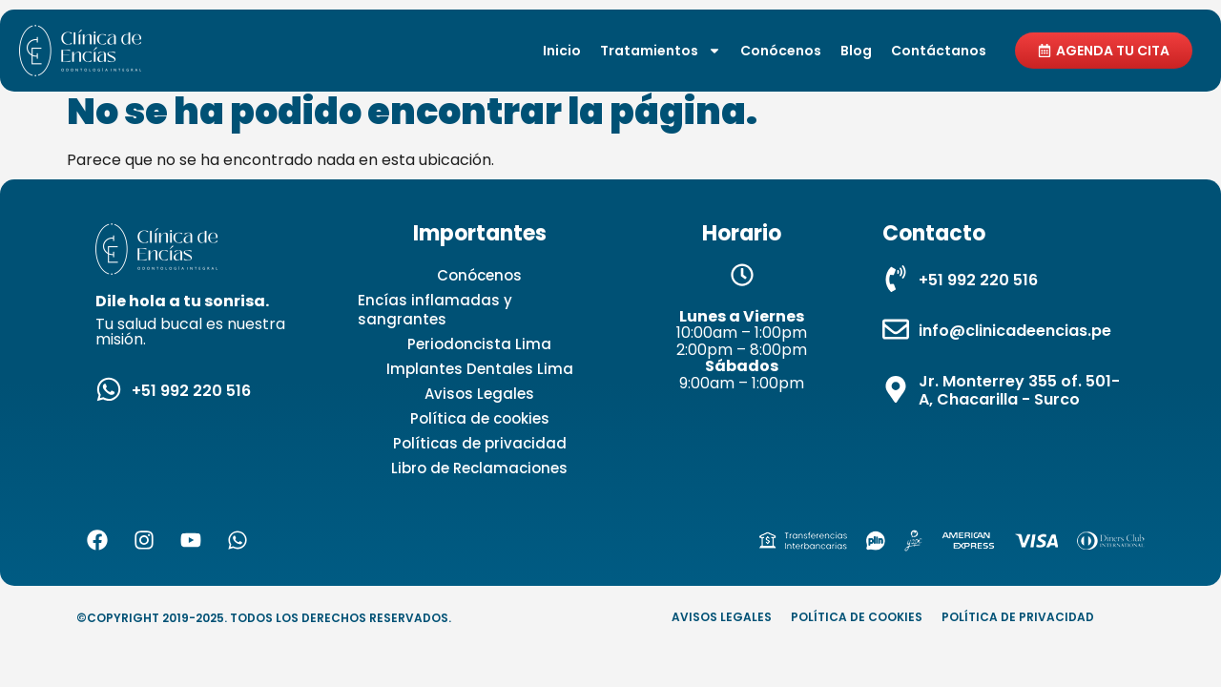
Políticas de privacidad (480, 443)
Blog (856, 50)
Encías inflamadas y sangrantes (435, 309)
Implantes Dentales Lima (479, 369)
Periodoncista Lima (479, 344)
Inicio (562, 50)
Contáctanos (938, 50)
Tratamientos (660, 50)
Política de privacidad (1018, 617)
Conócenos (780, 50)
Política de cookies (479, 418)
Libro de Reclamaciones (479, 468)
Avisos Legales (479, 394)
